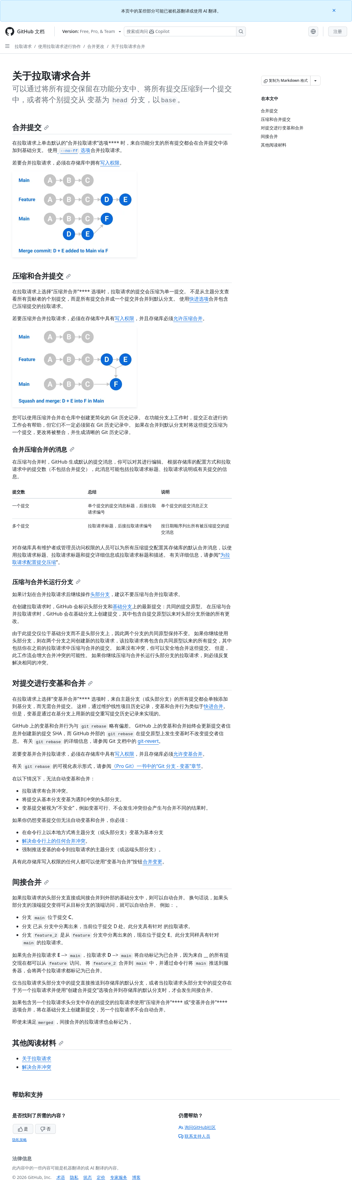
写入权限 (110, 162)
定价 (101, 1177)
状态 (87, 1177)
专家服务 (118, 1177)
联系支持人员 (194, 1136)
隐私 (74, 1177)
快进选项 (199, 298)
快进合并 (213, 706)
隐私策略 (19, 1139)
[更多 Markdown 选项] (315, 80)
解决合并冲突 (36, 1067)
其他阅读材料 (37, 1043)
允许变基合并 (188, 753)
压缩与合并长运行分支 (46, 582)
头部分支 (100, 594)
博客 (136, 1177)
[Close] (334, 9)
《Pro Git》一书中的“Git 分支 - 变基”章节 (156, 766)
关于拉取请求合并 (128, 46)
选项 (73, 150)
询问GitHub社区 (197, 1127)
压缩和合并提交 (41, 276)
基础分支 (122, 606)
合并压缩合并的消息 (43, 449)
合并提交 (30, 127)
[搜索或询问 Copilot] (185, 31)
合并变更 (152, 861)
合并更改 (95, 46)
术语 (60, 1177)
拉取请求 (23, 46)
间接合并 (30, 882)
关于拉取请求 (36, 1058)
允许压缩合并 (188, 318)
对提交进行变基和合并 (52, 683)
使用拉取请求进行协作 (59, 46)
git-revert (148, 741)
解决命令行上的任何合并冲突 (53, 840)
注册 (337, 31)
